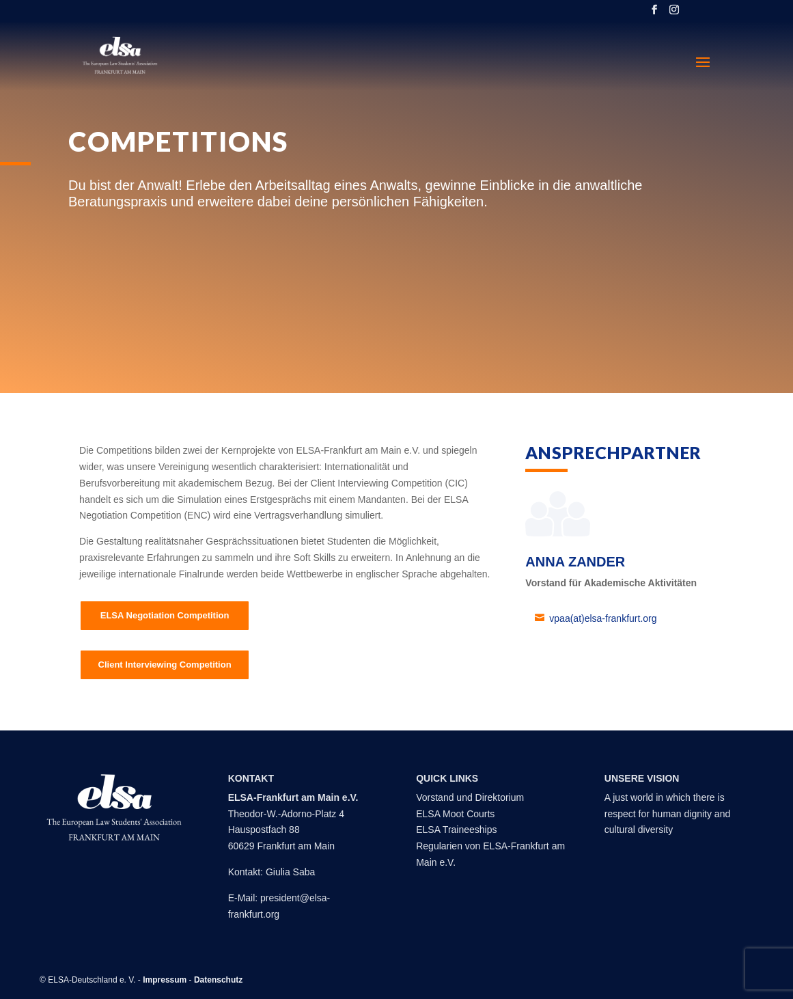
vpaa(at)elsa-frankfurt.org (602, 618)
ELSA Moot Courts (455, 813)
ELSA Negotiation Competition (164, 615)
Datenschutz (218, 980)
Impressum (164, 980)
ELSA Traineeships (456, 829)
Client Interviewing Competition (165, 664)
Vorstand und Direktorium (470, 797)
